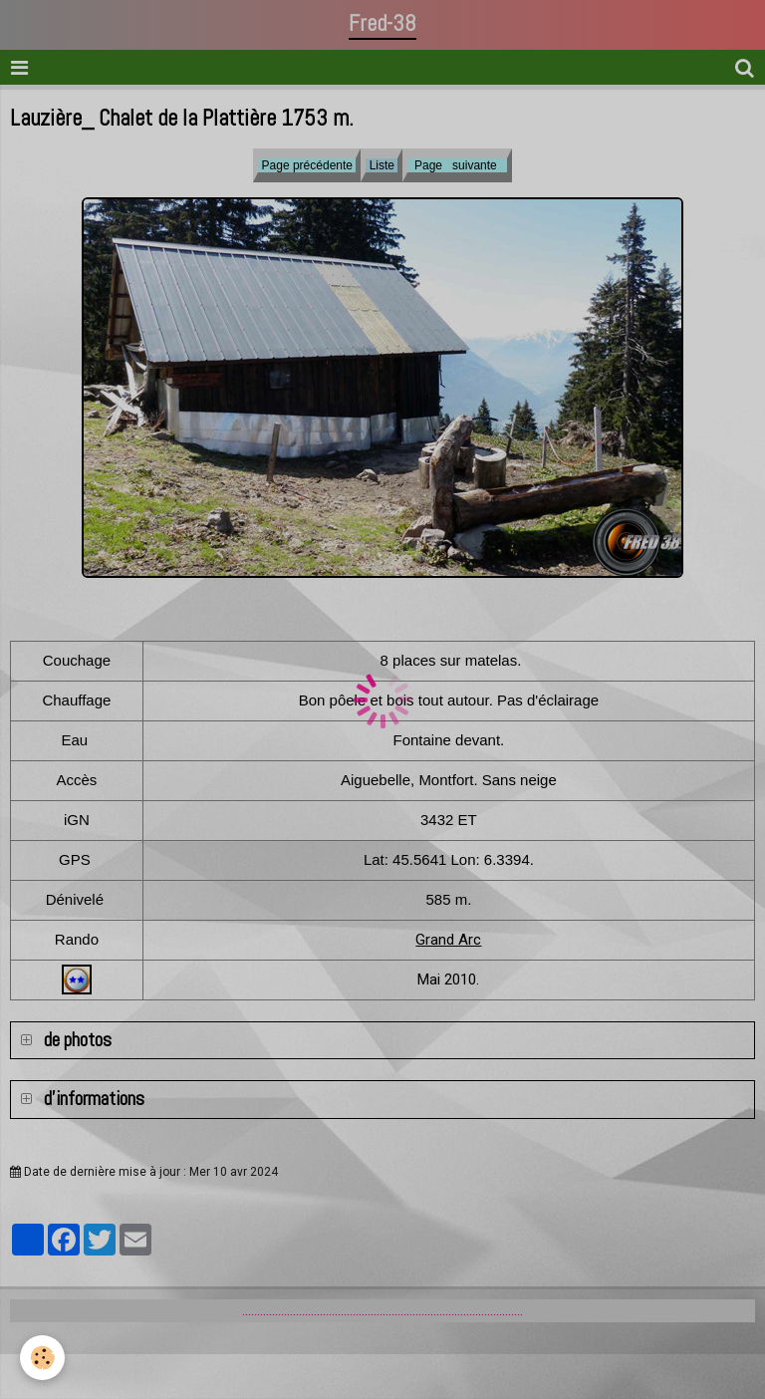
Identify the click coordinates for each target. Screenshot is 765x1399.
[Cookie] (42, 1357)
